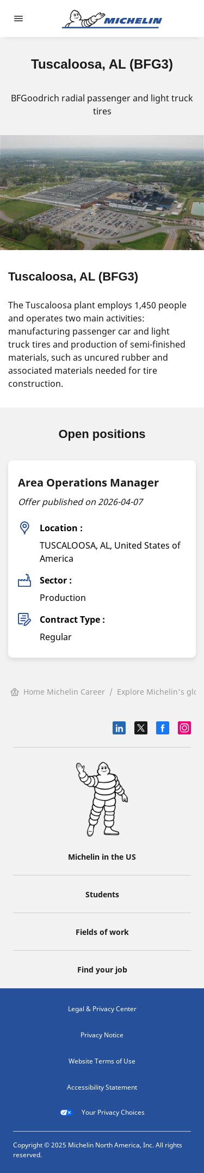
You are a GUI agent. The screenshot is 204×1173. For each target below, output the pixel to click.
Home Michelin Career (57, 691)
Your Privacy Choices (102, 1112)
